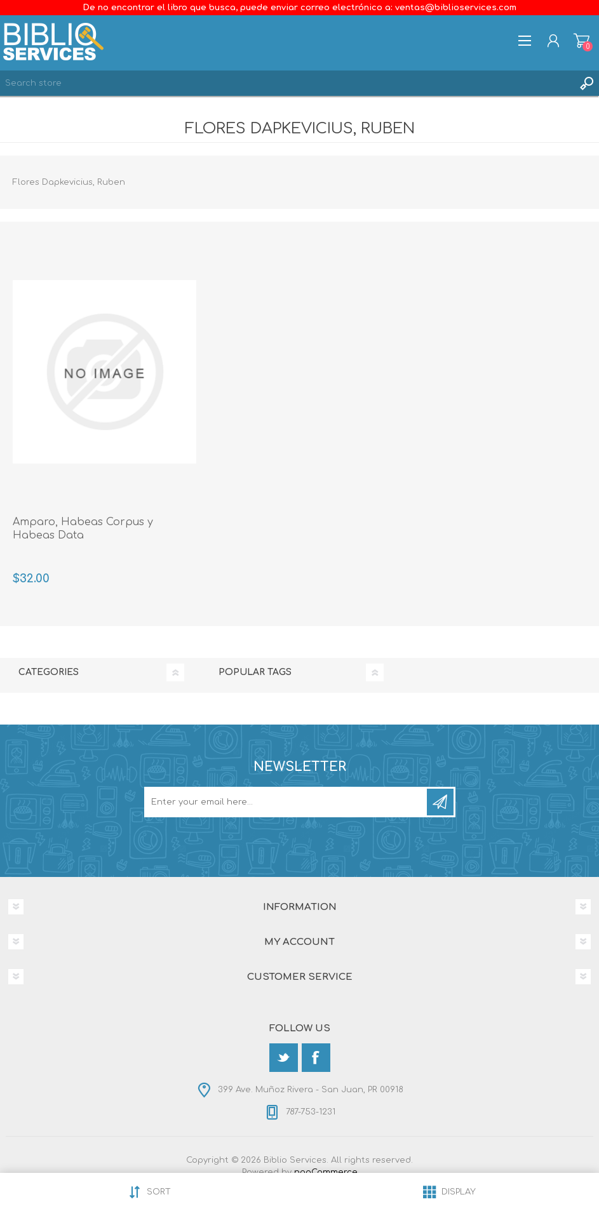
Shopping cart (581, 41)
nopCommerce (326, 1172)
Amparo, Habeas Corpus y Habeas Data (83, 528)
